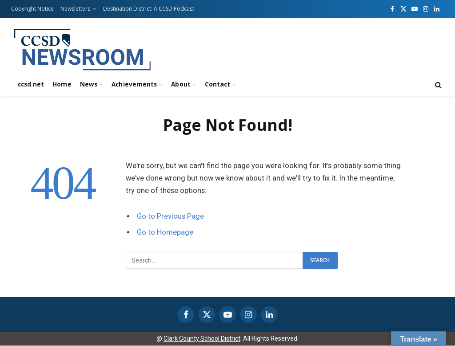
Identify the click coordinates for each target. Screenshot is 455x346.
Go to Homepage (165, 232)
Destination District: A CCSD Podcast (148, 8)
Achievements (134, 84)
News (88, 84)
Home (61, 84)
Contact (217, 84)
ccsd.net (31, 84)
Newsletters (75, 8)
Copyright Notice (32, 8)
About (180, 84)
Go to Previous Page (170, 216)
